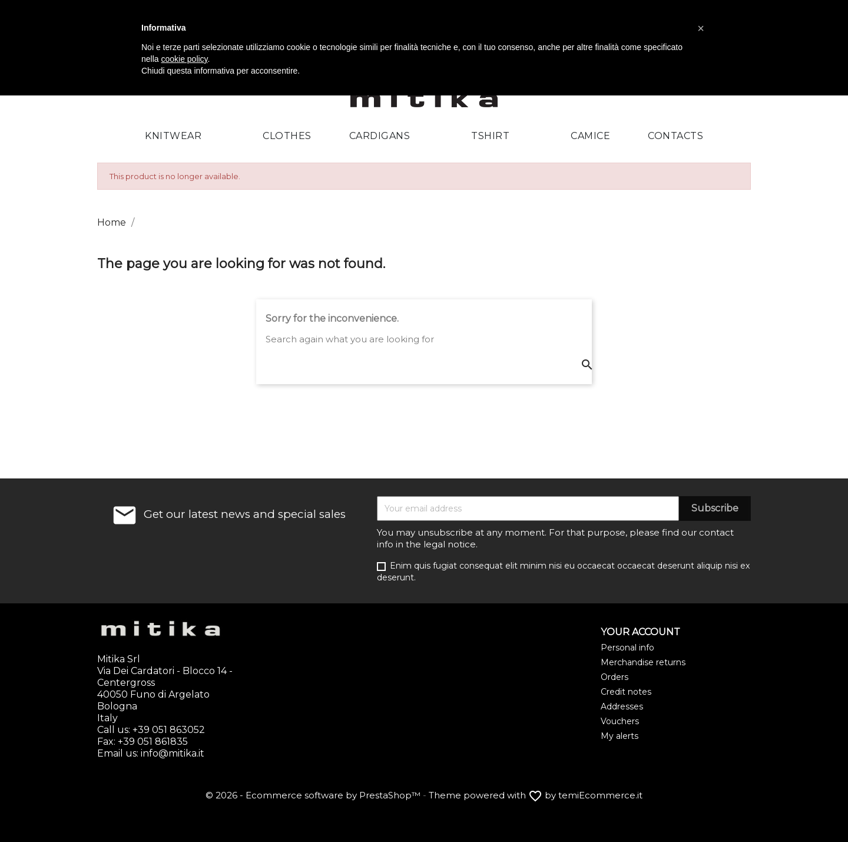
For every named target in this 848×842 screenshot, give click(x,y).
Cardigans (379, 135)
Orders (614, 677)
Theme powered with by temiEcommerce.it (535, 795)
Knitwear (173, 135)
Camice (590, 135)
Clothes (287, 135)
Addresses (622, 706)
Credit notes (626, 691)
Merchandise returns (643, 662)
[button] (700, 28)
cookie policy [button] (184, 59)
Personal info (627, 647)
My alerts (619, 736)
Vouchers (620, 721)
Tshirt (490, 135)
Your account (640, 632)
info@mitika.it (172, 753)
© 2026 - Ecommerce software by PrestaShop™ (314, 795)
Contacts (675, 135)
